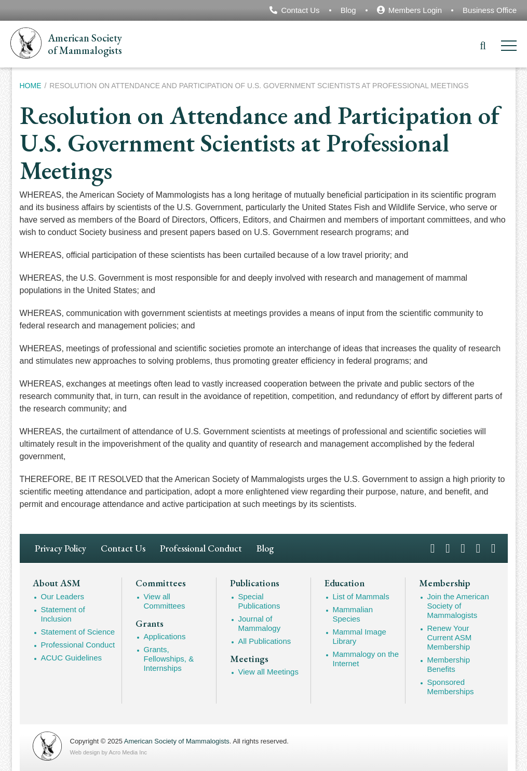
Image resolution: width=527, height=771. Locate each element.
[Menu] (509, 47)
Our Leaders (62, 596)
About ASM (56, 583)
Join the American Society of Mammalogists (458, 605)
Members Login (415, 10)
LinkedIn (493, 547)
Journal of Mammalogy (259, 623)
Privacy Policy (60, 548)
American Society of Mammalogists (176, 741)
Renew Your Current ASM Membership (449, 637)
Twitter (447, 547)
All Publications (264, 641)
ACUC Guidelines (71, 657)
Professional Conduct (201, 548)
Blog (348, 10)
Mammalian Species (353, 614)
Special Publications (259, 601)
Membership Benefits (448, 664)
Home (31, 85)
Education (344, 583)
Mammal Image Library (359, 636)
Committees (161, 583)
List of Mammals (361, 596)
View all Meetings (268, 671)
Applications (165, 636)
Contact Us (300, 10)
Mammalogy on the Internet (366, 659)
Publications (254, 583)
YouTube (478, 547)
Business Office (490, 10)
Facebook (432, 547)
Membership (444, 583)
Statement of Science (78, 631)
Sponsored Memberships (450, 687)
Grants (150, 623)
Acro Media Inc (128, 752)
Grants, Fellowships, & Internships (169, 658)
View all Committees (164, 601)
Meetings (249, 659)
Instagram (462, 547)
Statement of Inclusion (63, 614)
